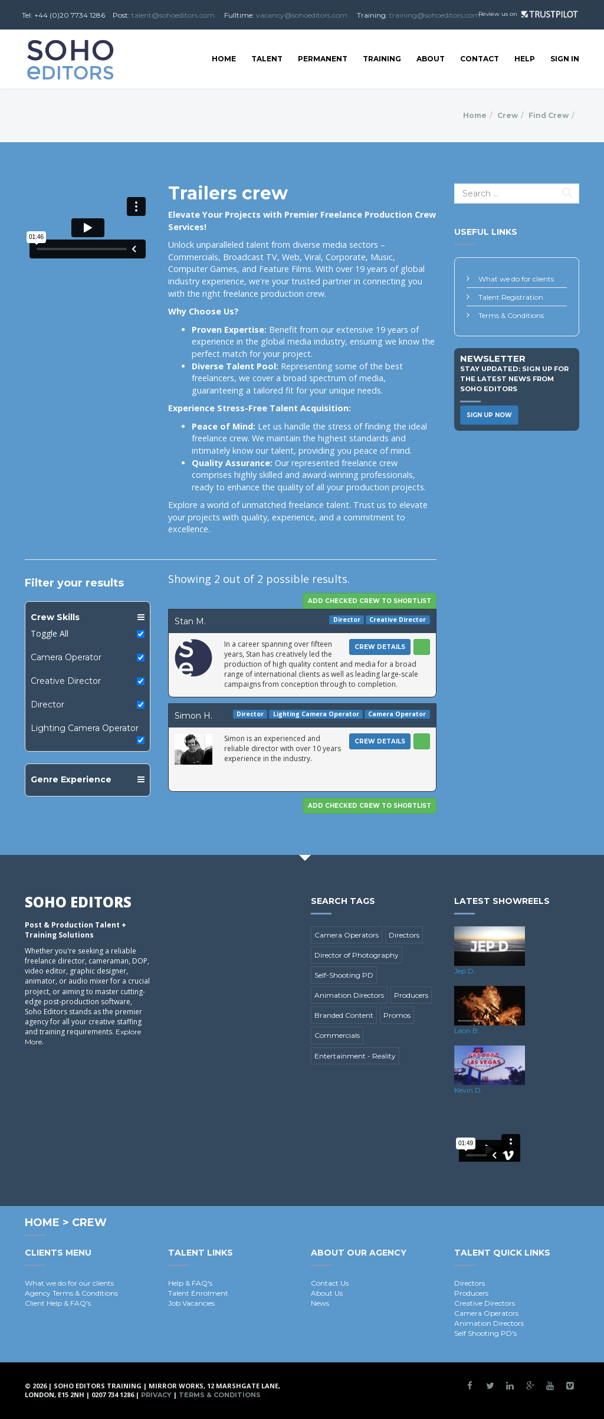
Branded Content (343, 1015)
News (320, 1303)
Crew (507, 115)
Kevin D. (468, 1090)
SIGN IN (564, 58)
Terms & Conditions (511, 315)
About (430, 58)
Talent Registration (510, 297)
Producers (411, 995)
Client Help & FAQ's (58, 1303)
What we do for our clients (69, 1283)
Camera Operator (66, 657)
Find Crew (548, 115)
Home (224, 58)
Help (524, 58)
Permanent (322, 58)
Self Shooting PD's (485, 1333)
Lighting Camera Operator (85, 728)
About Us (327, 1293)
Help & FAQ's (190, 1283)
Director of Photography (356, 955)
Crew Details (379, 647)
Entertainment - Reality (355, 1055)
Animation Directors (349, 995)
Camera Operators (346, 934)
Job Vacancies (191, 1303)
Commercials (337, 1035)
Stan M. (190, 621)
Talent (267, 58)
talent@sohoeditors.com (173, 15)
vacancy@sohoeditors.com (301, 15)
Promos (397, 1015)
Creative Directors (484, 1303)
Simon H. (193, 715)
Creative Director (66, 681)
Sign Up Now (489, 415)
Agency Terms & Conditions (71, 1293)
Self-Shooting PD (343, 975)
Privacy (156, 1395)
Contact (479, 58)
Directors (404, 934)
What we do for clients (516, 278)
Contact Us (330, 1283)
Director (47, 704)
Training (382, 58)
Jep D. (464, 970)
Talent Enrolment (198, 1293)
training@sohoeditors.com (434, 15)
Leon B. (467, 1030)
